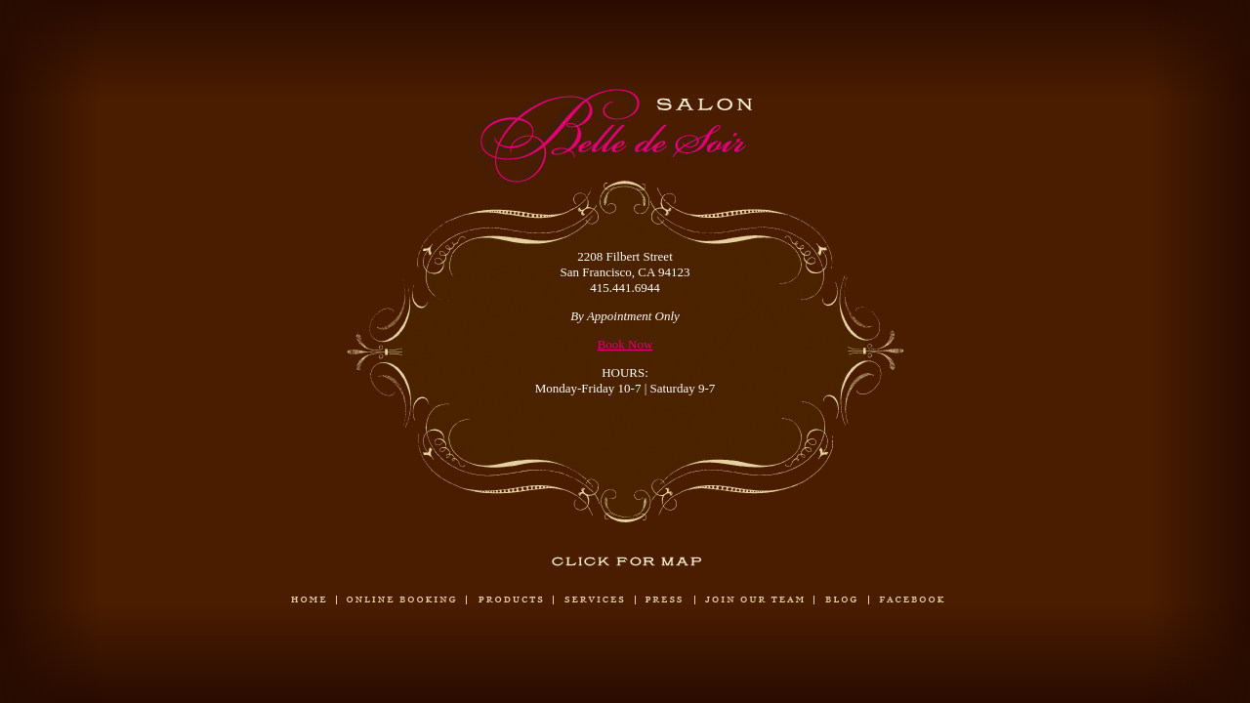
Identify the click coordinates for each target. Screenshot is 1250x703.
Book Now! (401, 635)
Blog (841, 600)
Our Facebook (911, 600)
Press (665, 600)
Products (510, 600)
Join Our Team (754, 600)
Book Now (625, 344)
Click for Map (627, 561)
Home (308, 600)
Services (594, 600)
